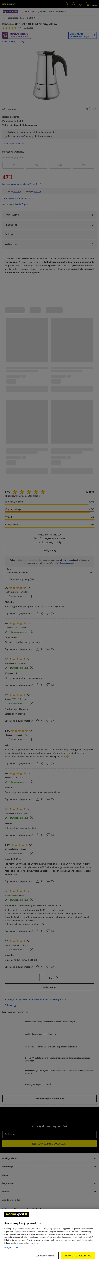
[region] (49, 1235)
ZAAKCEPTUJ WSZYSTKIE (78, 1255)
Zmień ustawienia (45, 1255)
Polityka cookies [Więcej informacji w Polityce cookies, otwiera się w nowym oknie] (11, 1247)
